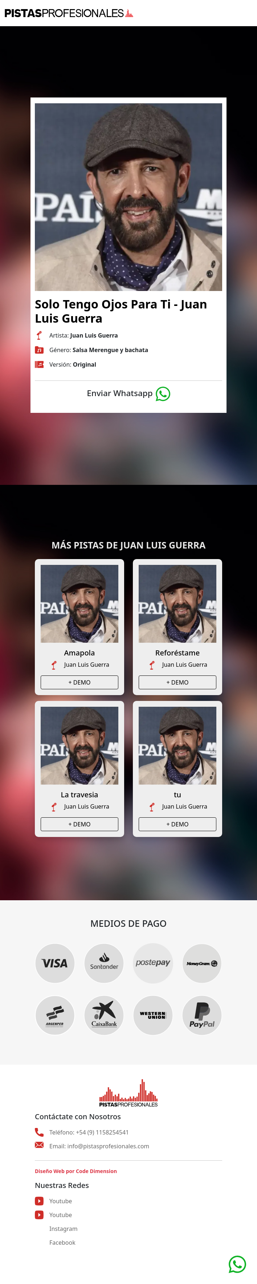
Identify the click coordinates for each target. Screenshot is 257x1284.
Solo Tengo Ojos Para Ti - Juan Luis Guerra (121, 311)
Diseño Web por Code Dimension (76, 1171)
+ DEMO (80, 682)
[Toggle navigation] (248, 13)
